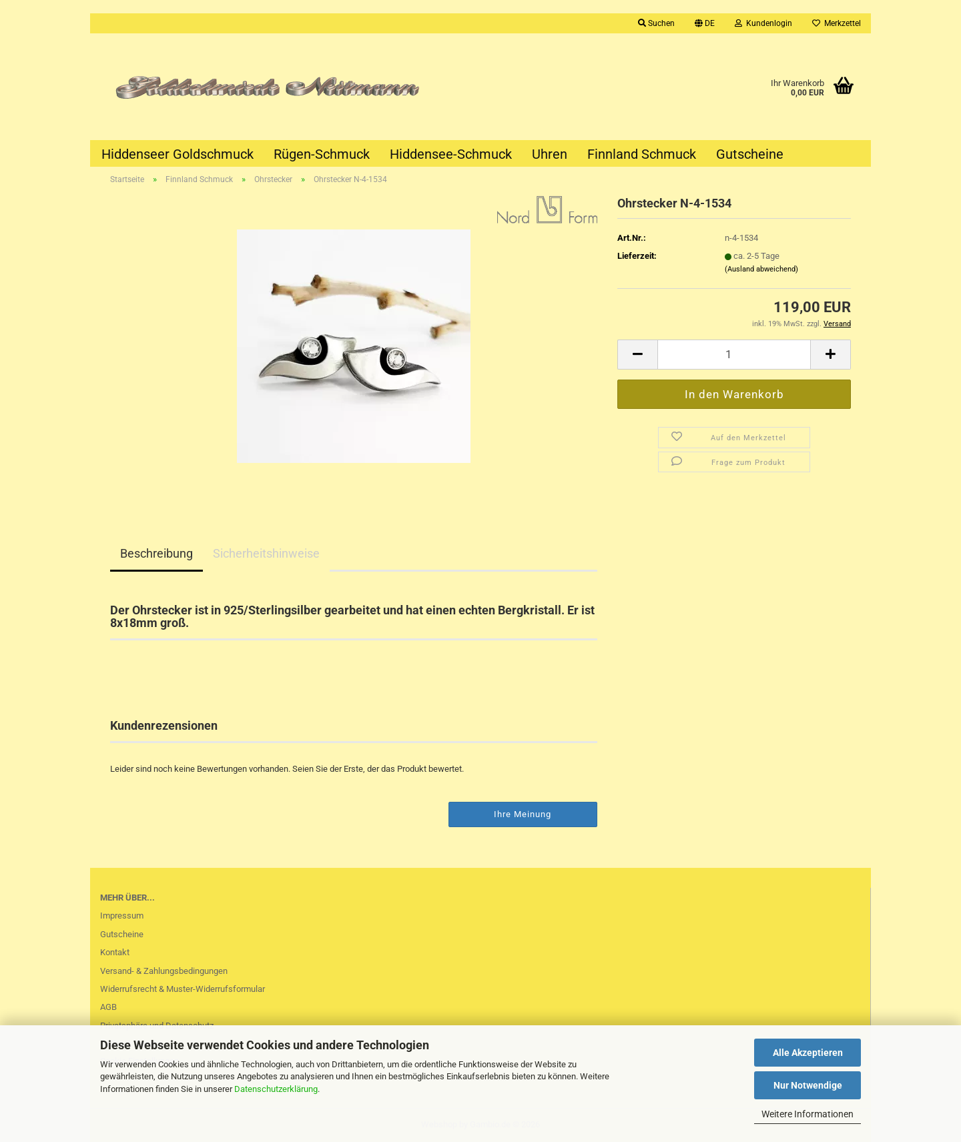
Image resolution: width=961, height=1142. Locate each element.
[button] (705, 23)
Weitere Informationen (807, 1114)
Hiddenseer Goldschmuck (177, 154)
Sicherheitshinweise (266, 553)
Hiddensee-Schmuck (451, 154)
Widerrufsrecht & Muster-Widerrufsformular (182, 989)
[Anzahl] (734, 355)
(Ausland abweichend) (761, 269)
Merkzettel (836, 23)
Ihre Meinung (522, 814)
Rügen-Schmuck (322, 154)
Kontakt (114, 952)
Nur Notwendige (807, 1085)
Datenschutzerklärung (276, 1089)
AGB (108, 1007)
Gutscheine (749, 154)
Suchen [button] (656, 23)
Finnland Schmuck (641, 154)
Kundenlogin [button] (763, 23)
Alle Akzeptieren (808, 1052)
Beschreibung (156, 553)
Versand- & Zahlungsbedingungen (164, 971)
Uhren (549, 154)
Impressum (121, 916)
